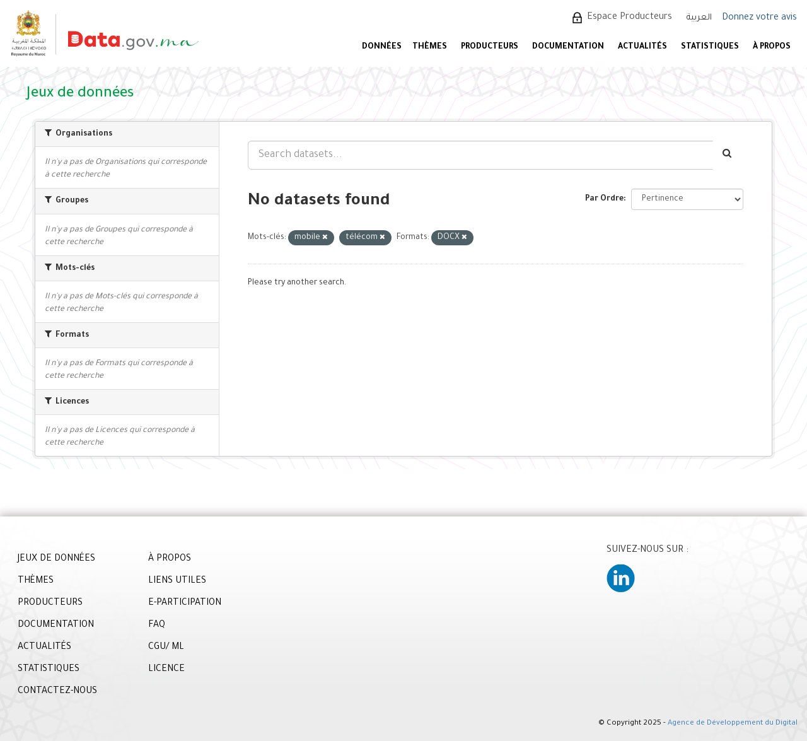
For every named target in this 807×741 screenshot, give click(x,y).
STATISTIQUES (710, 47)
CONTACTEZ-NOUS (57, 692)
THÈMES (36, 581)
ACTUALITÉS (642, 47)
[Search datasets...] (480, 155)
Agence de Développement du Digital (733, 724)
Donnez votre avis (759, 18)
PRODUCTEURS (489, 47)
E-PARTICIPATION (184, 603)
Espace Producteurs (629, 18)
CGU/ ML (166, 648)
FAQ (156, 626)
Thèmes (429, 47)
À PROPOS (772, 47)
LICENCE (166, 670)
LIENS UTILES (177, 581)
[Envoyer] (727, 155)
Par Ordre (604, 199)
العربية (699, 18)
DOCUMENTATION (568, 47)
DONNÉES (382, 47)
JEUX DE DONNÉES (56, 559)
